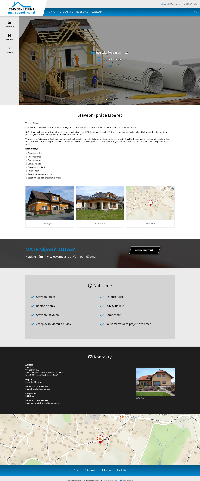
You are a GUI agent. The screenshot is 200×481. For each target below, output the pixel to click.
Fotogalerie (66, 11)
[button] (106, 99)
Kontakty (96, 11)
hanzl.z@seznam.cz (172, 4)
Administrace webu (110, 476)
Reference (82, 11)
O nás (52, 11)
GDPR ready (128, 476)
